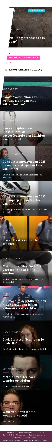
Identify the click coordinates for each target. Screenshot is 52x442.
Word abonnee (36, 10)
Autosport (10, 57)
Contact (39, 432)
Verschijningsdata (31, 437)
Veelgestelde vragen (25, 432)
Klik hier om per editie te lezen (22, 70)
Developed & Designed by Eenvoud (36, 440)
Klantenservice (16, 437)
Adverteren (10, 432)
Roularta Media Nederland (11, 440)
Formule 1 (30, 57)
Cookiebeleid (7, 435)
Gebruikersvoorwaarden (37, 435)
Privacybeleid (20, 435)
